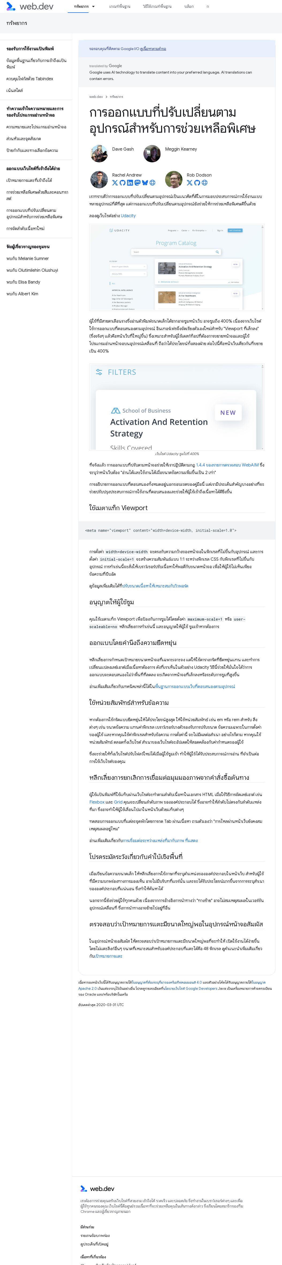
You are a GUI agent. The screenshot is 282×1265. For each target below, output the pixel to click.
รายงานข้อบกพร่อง (95, 1235)
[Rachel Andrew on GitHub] (122, 184)
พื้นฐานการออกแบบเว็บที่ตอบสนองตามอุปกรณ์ (195, 686)
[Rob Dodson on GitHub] (197, 184)
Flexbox (97, 802)
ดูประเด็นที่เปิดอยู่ (94, 1244)
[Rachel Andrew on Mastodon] (137, 184)
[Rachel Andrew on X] (115, 184)
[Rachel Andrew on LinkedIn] (130, 184)
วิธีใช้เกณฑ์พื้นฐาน (157, 6)
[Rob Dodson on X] (190, 184)
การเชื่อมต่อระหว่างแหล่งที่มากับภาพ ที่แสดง (160, 840)
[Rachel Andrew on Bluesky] (145, 184)
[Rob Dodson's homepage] (205, 184)
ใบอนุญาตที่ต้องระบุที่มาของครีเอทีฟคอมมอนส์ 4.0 (167, 982)
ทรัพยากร (16, 23)
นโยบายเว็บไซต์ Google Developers (190, 988)
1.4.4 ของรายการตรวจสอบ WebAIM (227, 465)
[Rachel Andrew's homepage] (152, 184)
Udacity (128, 216)
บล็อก (189, 6)
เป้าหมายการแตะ (108, 956)
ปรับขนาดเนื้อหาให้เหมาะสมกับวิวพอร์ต (155, 586)
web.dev (96, 96)
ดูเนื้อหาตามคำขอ (153, 48)
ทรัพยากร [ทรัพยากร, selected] (81, 6)
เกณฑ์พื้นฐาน (119, 6)
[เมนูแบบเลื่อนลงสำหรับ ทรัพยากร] (96, 6)
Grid (118, 802)
